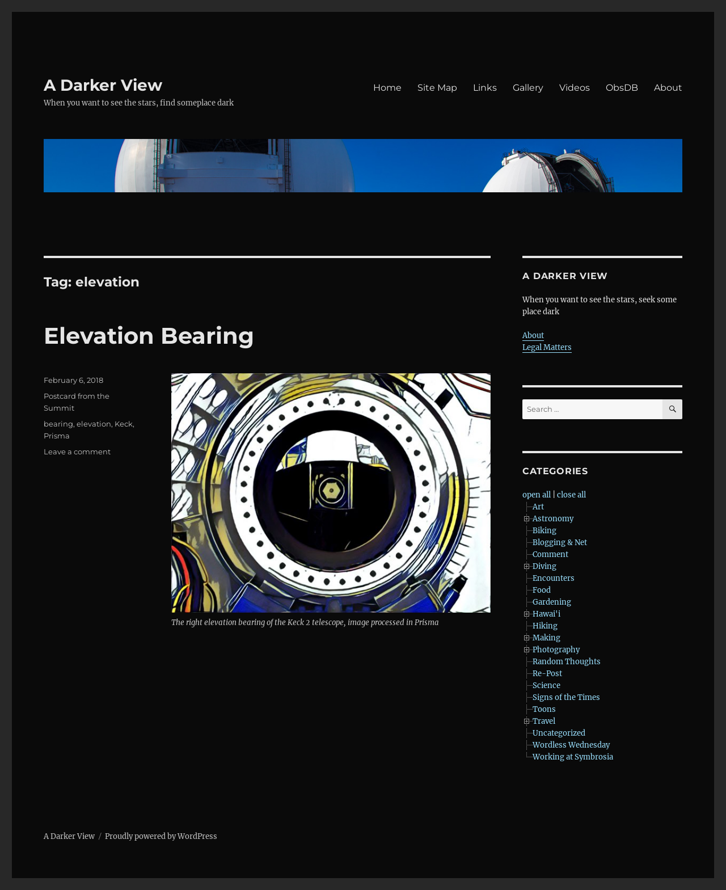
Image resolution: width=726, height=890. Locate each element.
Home (387, 87)
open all (536, 495)
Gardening (552, 602)
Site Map (437, 87)
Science (546, 685)
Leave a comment (77, 451)
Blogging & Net (560, 542)
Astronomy (553, 519)
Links (485, 87)
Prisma (57, 435)
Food (542, 590)
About (668, 87)
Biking (544, 530)
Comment (550, 554)
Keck (124, 423)
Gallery (528, 87)
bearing (58, 423)
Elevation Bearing (149, 335)
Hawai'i (546, 614)
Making (546, 638)
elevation (94, 423)
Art (538, 507)
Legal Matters (547, 347)
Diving (544, 566)
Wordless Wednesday (571, 745)
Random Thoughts (567, 662)
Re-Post (547, 673)
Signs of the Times (566, 697)
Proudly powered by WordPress (161, 836)
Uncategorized (559, 733)
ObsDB (622, 87)
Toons (544, 709)
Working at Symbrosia (573, 757)
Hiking (545, 626)
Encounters (554, 578)
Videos (574, 87)
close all (571, 495)
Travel (544, 721)
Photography (556, 650)
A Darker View (103, 85)
